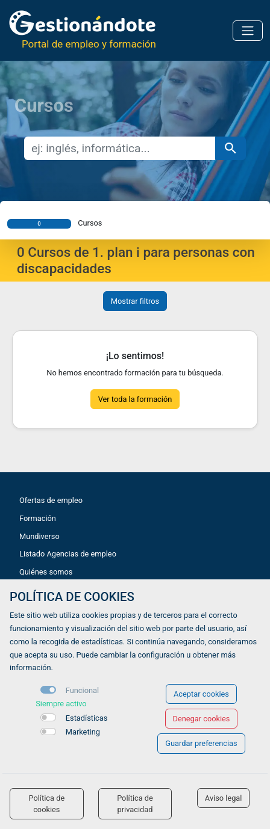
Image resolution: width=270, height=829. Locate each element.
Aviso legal (223, 798)
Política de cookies (46, 804)
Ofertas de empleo (51, 500)
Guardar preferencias (201, 743)
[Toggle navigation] (248, 30)
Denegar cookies (201, 718)
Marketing (83, 731)
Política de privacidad (135, 804)
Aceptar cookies (201, 693)
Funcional (82, 690)
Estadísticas (87, 718)
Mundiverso (39, 536)
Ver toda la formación (135, 399)
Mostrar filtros (135, 301)
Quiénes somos (45, 571)
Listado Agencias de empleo (67, 553)
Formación (37, 518)
